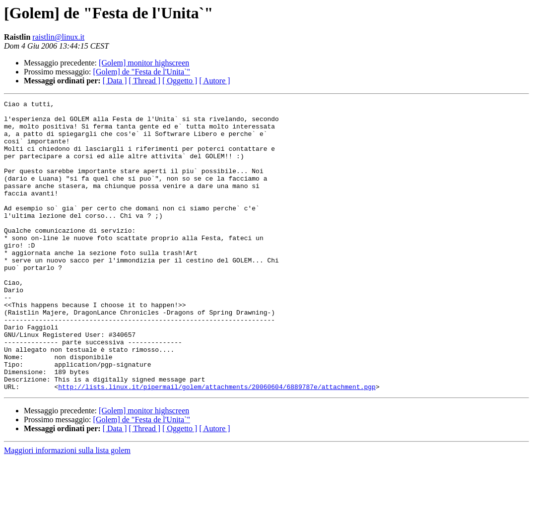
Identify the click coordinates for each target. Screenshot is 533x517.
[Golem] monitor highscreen (144, 63)
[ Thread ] (145, 80)
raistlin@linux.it (58, 37)
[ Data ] (115, 80)
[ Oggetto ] (179, 80)
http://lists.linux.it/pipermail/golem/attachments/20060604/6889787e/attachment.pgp (217, 444)
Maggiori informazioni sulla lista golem (67, 508)
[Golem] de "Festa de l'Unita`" (141, 71)
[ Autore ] (214, 80)
